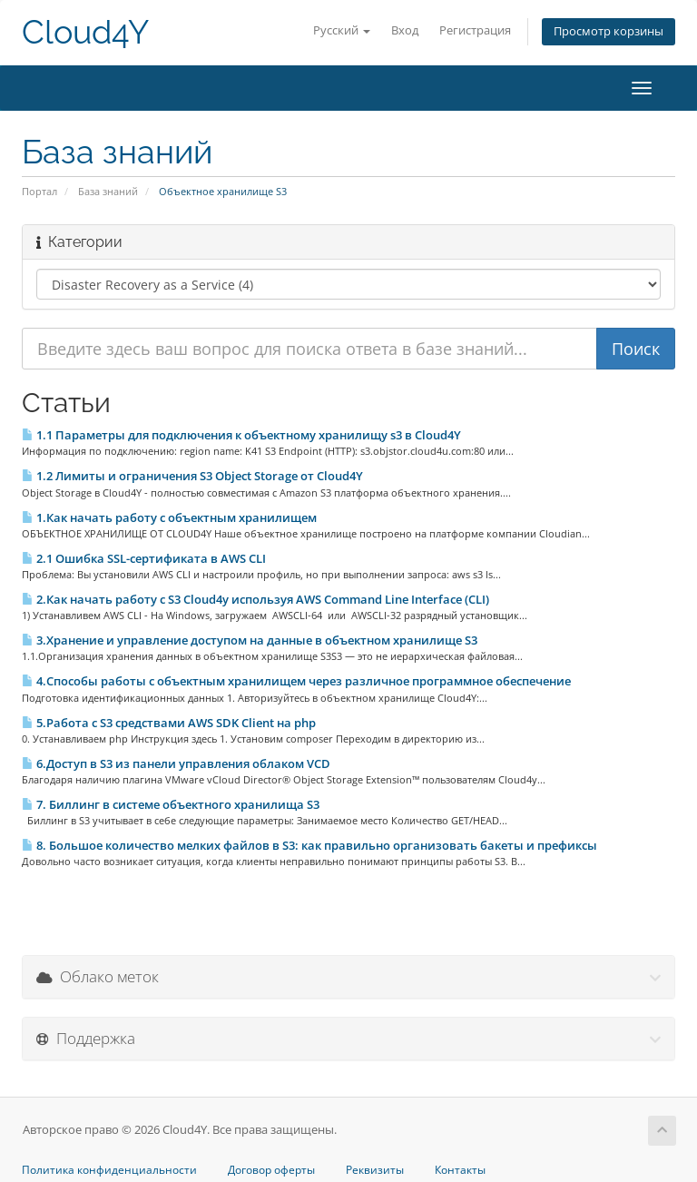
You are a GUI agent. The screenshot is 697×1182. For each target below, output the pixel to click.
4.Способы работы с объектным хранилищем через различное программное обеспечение (296, 681)
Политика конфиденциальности (109, 1170)
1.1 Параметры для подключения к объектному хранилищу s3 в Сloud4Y (241, 435)
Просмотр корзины (608, 31)
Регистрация (475, 30)
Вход (404, 30)
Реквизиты (375, 1170)
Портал (39, 191)
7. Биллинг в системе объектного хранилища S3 (170, 804)
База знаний (108, 191)
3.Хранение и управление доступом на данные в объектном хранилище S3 (249, 640)
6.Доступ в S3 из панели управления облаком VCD (176, 763)
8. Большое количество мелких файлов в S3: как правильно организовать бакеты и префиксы (309, 845)
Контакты (460, 1170)
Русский (341, 30)
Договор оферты (271, 1170)
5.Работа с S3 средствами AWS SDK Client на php (169, 722)
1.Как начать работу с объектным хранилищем (169, 517)
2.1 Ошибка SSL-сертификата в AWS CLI (144, 558)
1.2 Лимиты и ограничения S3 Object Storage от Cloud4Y (192, 476)
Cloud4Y (85, 32)
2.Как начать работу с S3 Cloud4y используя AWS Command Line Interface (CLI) (255, 599)
